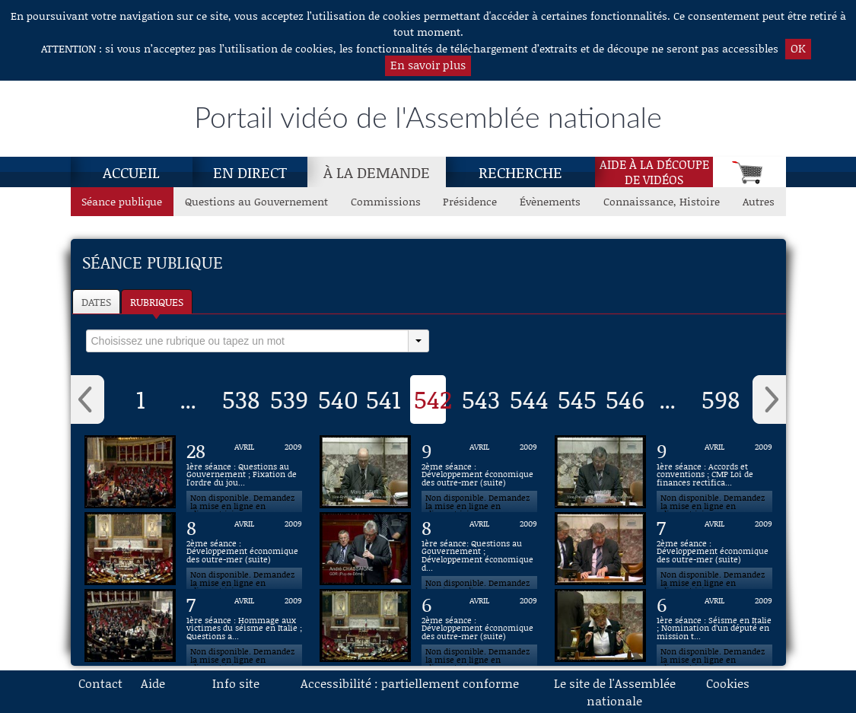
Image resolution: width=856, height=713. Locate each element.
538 (240, 398)
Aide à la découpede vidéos (654, 172)
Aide (153, 683)
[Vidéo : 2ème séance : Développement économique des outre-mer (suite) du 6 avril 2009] (479, 625)
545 (577, 398)
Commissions (386, 201)
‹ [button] (87, 399)
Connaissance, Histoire (661, 201)
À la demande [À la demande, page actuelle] (376, 172)
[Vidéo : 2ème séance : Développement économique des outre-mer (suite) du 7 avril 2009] (714, 548)
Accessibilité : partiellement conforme (410, 683)
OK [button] (798, 48)
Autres (759, 201)
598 (721, 398)
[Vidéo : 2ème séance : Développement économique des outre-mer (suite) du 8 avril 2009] (244, 548)
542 (433, 398)
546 (625, 398)
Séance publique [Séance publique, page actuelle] (121, 201)
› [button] (769, 399)
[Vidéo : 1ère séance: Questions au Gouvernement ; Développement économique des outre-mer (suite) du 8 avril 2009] (479, 548)
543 (481, 398)
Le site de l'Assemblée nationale (615, 691)
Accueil (131, 172)
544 (529, 398)
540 (338, 398)
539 (289, 398)
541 (383, 398)
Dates (96, 302)
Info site (235, 683)
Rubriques (156, 302)
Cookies (727, 683)
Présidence (470, 201)
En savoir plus (428, 64)
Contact (100, 683)
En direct (250, 172)
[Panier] (749, 172)
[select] (247, 340)
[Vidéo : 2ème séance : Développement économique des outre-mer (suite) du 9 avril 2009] (479, 471)
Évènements (550, 201)
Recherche (520, 172)
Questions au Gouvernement (256, 201)
